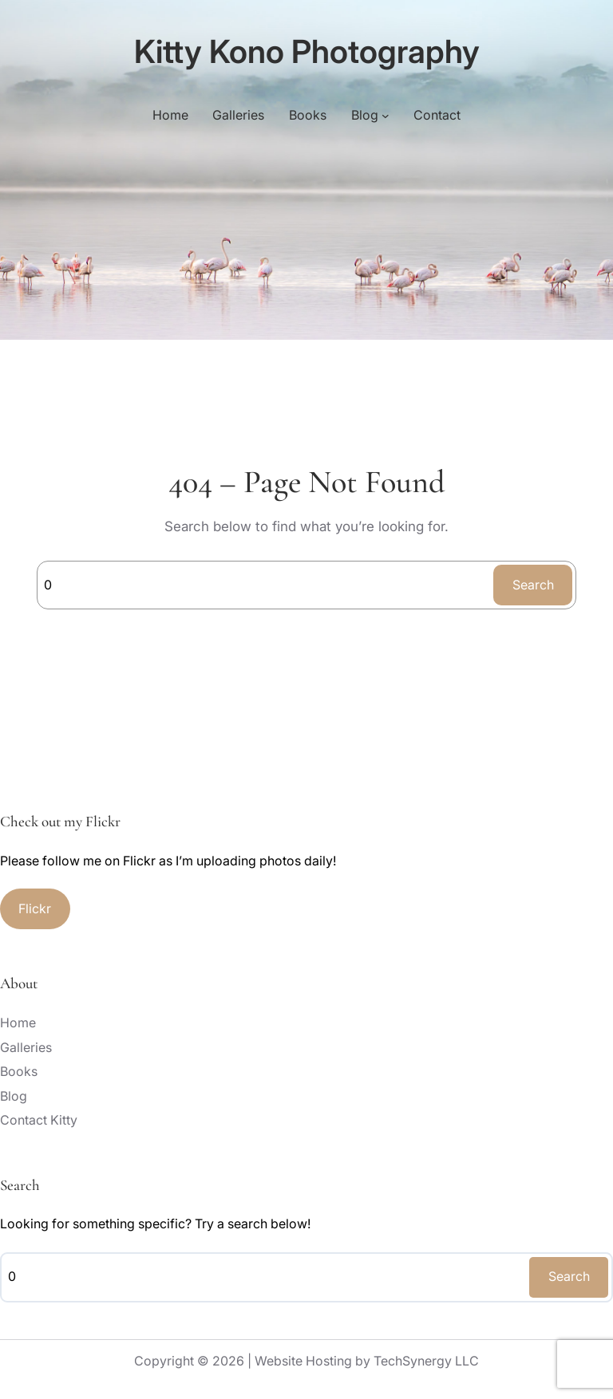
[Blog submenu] (386, 116)
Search (533, 585)
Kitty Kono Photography (307, 51)
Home (170, 115)
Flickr (34, 908)
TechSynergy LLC (426, 1361)
